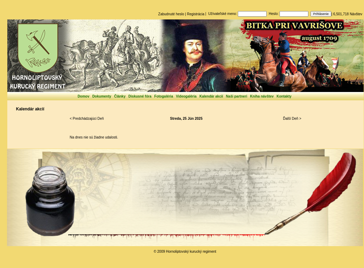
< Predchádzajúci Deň (87, 118)
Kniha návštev (262, 96)
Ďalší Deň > (292, 118)
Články (120, 96)
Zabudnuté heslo (171, 14)
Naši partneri (236, 96)
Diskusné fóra (139, 96)
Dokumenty (101, 96)
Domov (83, 96)
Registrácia (195, 14)
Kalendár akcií (211, 96)
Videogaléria (186, 96)
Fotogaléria (163, 96)
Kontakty (284, 96)
